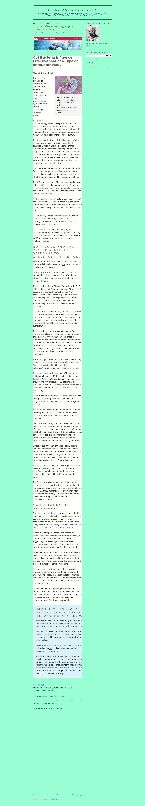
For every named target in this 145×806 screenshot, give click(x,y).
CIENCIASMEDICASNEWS (72, 9)
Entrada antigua (77, 795)
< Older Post (38, 684)
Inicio (59, 795)
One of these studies (42, 272)
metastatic (42, 278)
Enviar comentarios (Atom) (50, 799)
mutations (63, 564)
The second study (41, 373)
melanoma (63, 264)
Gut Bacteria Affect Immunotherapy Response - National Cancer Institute (56, 33)
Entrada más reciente (39, 795)
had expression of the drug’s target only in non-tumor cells (70, 667)
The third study (39, 465)
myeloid (49, 648)
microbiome (62, 174)
